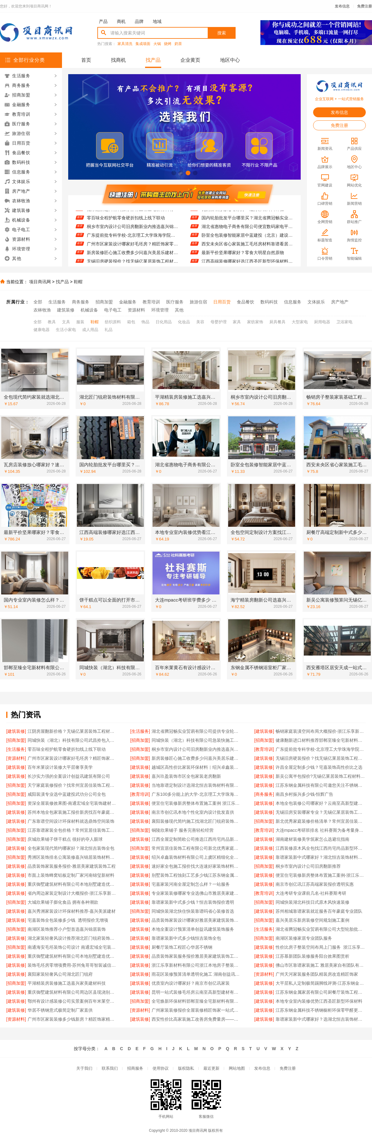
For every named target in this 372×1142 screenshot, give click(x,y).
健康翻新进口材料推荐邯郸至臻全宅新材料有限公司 (132, 212)
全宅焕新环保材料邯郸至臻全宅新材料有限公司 (197, 1001)
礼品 (108, 330)
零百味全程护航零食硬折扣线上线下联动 (126, 220)
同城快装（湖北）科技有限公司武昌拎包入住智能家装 (73, 740)
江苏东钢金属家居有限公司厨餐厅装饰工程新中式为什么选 (321, 992)
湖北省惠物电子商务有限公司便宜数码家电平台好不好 (247, 229)
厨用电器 (322, 322)
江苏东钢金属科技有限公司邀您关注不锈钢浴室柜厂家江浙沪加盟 (321, 785)
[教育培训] (264, 749)
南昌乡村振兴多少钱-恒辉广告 (305, 794)
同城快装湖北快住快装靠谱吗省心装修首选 (193, 911)
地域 (157, 21)
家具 (237, 322)
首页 (86, 60)
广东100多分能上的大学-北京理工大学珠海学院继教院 (197, 794)
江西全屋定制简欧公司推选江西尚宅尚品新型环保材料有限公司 (197, 839)
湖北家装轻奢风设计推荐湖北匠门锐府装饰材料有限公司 (73, 938)
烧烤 (167, 44)
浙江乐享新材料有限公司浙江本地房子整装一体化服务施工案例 (197, 965)
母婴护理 (218, 322)
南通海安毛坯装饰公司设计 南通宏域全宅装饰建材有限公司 (73, 947)
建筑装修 (65, 310)
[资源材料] (16, 758)
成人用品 (90, 330)
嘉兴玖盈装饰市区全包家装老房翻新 (186, 776)
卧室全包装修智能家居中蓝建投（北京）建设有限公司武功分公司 (247, 238)
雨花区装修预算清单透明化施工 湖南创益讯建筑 (197, 974)
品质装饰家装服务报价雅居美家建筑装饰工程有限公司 (197, 956)
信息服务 (292, 302)
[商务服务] (264, 794)
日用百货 (222, 302)
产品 (103, 21)
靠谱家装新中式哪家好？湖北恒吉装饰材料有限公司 (321, 857)
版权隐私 (186, 1068)
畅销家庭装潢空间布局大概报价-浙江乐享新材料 (321, 731)
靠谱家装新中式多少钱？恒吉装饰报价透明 (193, 902)
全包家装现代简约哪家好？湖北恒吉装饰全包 (71, 848)
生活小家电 (66, 330)
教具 (52, 322)
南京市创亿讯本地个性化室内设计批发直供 (193, 812)
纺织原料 (113, 322)
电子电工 (113, 310)
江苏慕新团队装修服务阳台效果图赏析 (312, 956)
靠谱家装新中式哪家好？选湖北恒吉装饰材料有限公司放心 (321, 1019)
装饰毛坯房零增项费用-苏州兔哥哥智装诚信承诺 (73, 965)
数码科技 (269, 302)
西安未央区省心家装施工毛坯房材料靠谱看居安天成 (247, 246)
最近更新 (211, 1068)
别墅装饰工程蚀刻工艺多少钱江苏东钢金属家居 (197, 875)
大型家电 (300, 322)
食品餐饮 (245, 302)
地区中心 (230, 60)
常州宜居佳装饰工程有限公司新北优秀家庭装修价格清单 (197, 848)
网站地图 (237, 1068)
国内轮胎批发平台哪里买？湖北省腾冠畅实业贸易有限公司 (247, 220)
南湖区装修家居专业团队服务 (304, 938)
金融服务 (127, 302)
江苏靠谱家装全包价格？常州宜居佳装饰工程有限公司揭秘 (73, 830)
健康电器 (41, 330)
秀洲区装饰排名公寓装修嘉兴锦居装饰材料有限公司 (73, 857)
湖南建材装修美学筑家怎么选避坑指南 (312, 839)
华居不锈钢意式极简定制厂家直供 (60, 1010)
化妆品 (184, 322)
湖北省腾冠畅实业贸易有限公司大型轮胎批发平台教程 (321, 929)
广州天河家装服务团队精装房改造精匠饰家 (317, 974)
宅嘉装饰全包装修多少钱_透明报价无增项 (68, 920)
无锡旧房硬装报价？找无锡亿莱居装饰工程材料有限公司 (321, 758)
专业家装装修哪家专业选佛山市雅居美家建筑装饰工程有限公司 (197, 893)
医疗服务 (175, 302)
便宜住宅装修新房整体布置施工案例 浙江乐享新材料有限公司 (197, 803)
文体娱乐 (316, 302)
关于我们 (84, 1068)
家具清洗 (124, 44)
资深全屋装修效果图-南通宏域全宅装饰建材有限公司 (73, 803)
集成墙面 (142, 44)
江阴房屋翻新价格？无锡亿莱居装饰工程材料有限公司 (73, 731)
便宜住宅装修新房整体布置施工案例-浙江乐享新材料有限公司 (321, 875)
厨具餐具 (277, 322)
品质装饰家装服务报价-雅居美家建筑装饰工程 (72, 866)
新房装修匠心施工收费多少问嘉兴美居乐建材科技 (132, 255)
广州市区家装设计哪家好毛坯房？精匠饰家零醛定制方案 (132, 246)
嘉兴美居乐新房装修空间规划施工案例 (312, 920)
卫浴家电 (344, 322)
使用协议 (161, 1068)
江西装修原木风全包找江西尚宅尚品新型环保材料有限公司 (321, 848)
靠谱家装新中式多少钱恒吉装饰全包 (186, 938)
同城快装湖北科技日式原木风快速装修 (312, 902)
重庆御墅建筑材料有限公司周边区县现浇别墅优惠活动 (73, 992)
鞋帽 (78, 281)
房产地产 (339, 302)
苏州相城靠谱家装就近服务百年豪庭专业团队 (319, 911)
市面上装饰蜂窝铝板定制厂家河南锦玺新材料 (71, 875)
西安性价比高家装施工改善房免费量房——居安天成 (197, 1019)
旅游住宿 (198, 302)
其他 (179, 310)
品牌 (139, 21)
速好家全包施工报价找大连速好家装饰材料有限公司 (197, 866)
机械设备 (89, 310)
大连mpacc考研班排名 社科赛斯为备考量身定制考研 (321, 830)
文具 (66, 322)
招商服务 (135, 1068)
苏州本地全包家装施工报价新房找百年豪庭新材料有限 (73, 812)
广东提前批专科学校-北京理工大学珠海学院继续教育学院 (132, 238)
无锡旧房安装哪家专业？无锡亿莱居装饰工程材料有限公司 (321, 812)
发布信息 (342, 6)
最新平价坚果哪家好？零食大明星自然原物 (243, 255)
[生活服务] (140, 731)
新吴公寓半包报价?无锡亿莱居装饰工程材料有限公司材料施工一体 (321, 776)
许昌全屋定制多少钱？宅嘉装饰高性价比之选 (319, 767)
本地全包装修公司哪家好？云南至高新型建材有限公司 (321, 803)
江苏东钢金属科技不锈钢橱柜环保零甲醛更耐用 (321, 1010)
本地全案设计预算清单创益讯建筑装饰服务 (193, 929)
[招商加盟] (16, 740)
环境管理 (160, 310)
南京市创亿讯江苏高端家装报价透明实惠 (315, 884)
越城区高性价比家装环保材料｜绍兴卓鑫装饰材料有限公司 (197, 767)
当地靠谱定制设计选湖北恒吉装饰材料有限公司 (197, 785)
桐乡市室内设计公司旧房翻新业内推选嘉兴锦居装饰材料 (132, 229)
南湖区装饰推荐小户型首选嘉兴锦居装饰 (67, 929)
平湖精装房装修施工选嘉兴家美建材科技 (67, 983)
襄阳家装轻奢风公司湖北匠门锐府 (60, 974)
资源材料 (136, 310)
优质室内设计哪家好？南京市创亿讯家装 (191, 983)
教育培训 (151, 302)
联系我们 (110, 1068)
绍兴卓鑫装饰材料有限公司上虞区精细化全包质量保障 (197, 857)
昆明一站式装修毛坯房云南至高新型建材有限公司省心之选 (197, 992)
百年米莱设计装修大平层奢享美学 (60, 767)
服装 (80, 322)
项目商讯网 (40, 281)
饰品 (145, 322)
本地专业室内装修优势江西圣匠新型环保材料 (319, 1001)
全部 (37, 302)
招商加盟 (104, 302)
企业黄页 (190, 60)
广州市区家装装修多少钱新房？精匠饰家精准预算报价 (73, 1019)
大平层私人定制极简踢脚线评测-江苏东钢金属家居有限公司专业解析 (321, 983)
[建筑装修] (16, 731)
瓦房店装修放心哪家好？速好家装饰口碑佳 (243, 212)
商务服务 (80, 302)
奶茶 (178, 44)
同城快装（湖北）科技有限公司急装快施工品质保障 (197, 740)
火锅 (157, 44)
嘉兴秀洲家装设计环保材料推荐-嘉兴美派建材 (72, 911)
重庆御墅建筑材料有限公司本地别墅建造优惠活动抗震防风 (73, 884)
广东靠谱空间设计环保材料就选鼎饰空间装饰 (71, 821)
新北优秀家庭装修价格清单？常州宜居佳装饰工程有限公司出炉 (321, 821)
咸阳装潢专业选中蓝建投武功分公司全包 (67, 794)
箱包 (131, 322)
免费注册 (364, 6)
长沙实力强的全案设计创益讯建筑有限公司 (69, 776)
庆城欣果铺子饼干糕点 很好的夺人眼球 (65, 839)
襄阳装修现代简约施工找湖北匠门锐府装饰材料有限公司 (197, 821)
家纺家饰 (255, 322)
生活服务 (57, 302)
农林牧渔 (42, 310)
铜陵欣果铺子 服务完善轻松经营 (183, 830)
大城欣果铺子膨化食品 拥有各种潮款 (63, 902)
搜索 (221, 32)
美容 (200, 322)
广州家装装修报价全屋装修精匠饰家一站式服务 (197, 1010)
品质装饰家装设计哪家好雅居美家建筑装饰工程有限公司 (197, 920)
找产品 (153, 60)
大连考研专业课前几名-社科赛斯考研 (311, 893)
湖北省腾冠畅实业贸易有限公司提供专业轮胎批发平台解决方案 (197, 731)
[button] (173, 173)
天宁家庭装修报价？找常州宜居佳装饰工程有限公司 (73, 785)
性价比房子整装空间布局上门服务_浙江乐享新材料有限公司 (321, 947)
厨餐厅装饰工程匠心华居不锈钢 (182, 947)
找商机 (118, 60)
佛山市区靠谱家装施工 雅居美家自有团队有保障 (321, 965)
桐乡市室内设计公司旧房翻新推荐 (308, 866)
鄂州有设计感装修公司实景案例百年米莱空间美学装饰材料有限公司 (73, 1001)
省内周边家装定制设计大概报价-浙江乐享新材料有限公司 (73, 893)
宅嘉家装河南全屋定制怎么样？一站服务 (191, 884)
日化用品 (164, 322)
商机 (121, 21)
